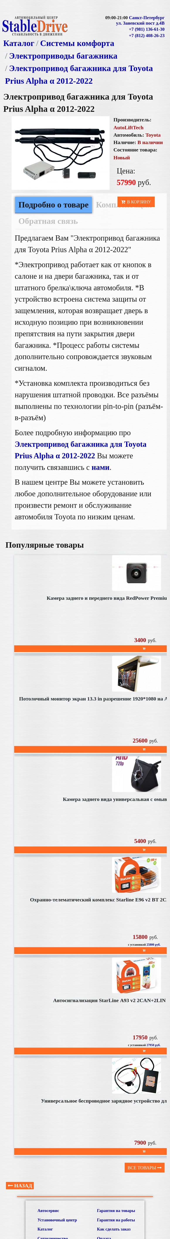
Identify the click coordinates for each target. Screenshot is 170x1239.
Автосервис (48, 1210)
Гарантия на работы (116, 1220)
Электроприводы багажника (63, 55)
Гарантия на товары (116, 1210)
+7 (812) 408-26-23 (147, 35)
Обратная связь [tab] (48, 221)
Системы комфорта (77, 43)
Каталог (18, 43)
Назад (20, 1185)
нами (100, 467)
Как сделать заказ (114, 1229)
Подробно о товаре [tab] (54, 204)
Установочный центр (57, 1220)
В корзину (136, 201)
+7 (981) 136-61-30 (147, 29)
